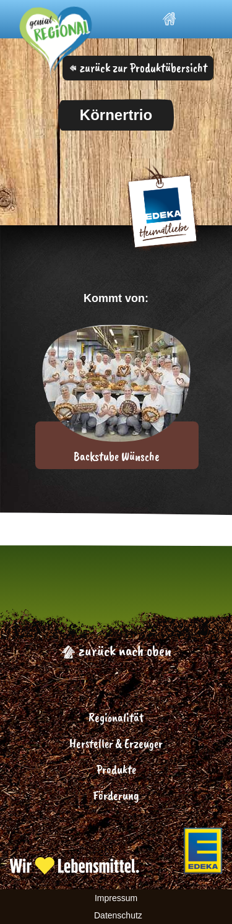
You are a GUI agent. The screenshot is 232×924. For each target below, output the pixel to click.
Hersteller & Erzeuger (116, 743)
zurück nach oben (116, 650)
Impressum (116, 898)
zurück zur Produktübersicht (138, 68)
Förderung (116, 795)
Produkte (116, 769)
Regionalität (116, 717)
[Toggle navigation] (200, 19)
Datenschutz (118, 915)
